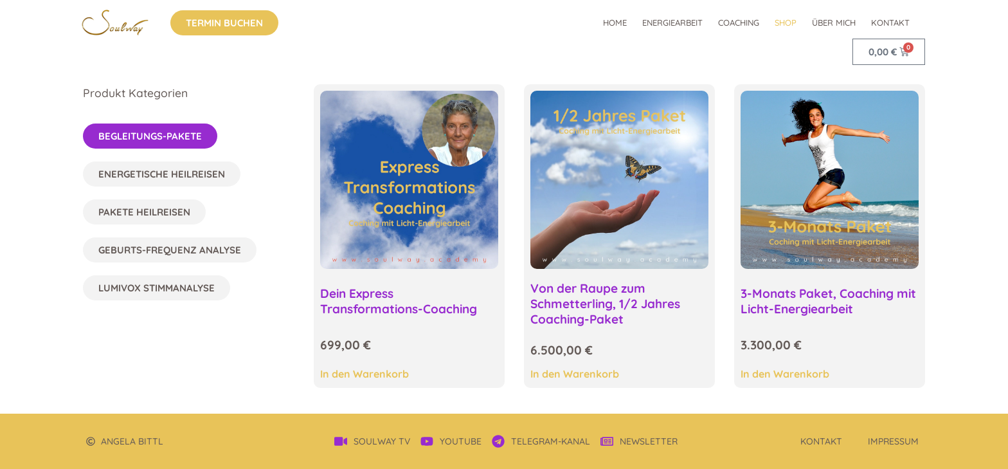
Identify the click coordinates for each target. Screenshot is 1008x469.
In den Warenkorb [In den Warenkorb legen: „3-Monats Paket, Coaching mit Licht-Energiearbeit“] (785, 374)
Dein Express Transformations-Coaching (398, 301)
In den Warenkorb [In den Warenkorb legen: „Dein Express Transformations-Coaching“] (364, 374)
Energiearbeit (672, 22)
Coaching (738, 22)
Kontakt (890, 22)
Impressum (893, 441)
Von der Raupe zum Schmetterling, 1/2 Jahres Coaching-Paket (605, 303)
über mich (834, 22)
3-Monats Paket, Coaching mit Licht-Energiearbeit (828, 301)
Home (615, 22)
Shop (786, 22)
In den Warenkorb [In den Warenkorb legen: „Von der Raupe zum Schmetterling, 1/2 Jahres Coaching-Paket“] (574, 374)
